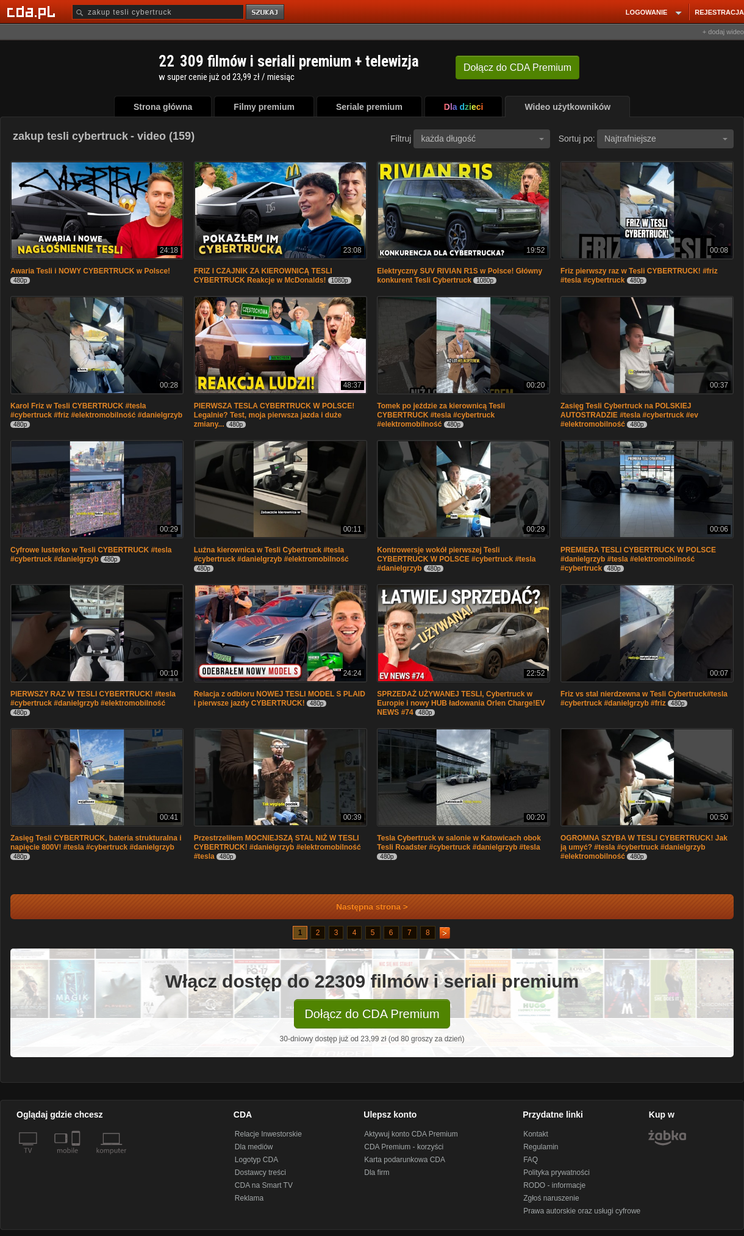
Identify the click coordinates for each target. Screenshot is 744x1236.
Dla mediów (254, 1147)
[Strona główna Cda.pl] (33, 11)
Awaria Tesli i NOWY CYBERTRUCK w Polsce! (90, 271)
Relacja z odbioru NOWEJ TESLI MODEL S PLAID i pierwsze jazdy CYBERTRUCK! (279, 698)
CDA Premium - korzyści (403, 1147)
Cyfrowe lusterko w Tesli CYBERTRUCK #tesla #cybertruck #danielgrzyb (91, 554)
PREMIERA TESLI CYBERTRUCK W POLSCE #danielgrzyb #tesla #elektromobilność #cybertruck (638, 559)
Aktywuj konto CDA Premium (410, 1134)
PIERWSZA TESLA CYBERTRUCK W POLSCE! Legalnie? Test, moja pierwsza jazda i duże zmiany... (274, 415)
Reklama (249, 1198)
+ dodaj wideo (723, 31)
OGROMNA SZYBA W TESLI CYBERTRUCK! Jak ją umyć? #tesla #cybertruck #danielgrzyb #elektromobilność (644, 847)
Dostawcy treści (260, 1172)
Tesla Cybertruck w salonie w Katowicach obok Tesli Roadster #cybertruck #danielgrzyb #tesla (459, 842)
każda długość (482, 138)
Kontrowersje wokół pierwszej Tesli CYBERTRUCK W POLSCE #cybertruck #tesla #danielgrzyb (456, 559)
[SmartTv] (77, 1158)
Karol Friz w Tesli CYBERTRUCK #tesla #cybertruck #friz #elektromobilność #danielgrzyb (96, 410)
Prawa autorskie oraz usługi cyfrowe (581, 1211)
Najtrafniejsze (666, 138)
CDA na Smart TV (264, 1185)
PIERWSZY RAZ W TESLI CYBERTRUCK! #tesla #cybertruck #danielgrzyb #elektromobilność (93, 698)
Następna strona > (363, 906)
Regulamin (540, 1147)
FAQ (530, 1159)
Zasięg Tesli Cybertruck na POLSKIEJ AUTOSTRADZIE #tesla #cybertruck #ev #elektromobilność (629, 415)
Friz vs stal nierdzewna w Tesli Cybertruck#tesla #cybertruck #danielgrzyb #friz (644, 698)
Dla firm (376, 1172)
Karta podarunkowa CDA (404, 1159)
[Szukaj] (158, 12)
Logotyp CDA (256, 1159)
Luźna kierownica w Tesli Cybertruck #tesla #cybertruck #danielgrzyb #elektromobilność (271, 554)
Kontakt (535, 1134)
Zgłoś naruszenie (551, 1198)
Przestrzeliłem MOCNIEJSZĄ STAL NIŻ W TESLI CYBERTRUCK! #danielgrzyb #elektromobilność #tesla (277, 847)
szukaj (266, 12)
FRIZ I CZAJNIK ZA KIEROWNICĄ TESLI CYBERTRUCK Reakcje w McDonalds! (263, 275)
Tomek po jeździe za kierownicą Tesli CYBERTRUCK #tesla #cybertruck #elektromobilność (441, 415)
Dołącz (517, 67)
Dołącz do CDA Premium (371, 1014)
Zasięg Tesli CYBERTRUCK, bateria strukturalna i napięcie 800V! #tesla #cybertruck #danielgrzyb (96, 842)
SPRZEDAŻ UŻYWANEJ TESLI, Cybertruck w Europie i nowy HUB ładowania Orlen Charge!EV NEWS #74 (461, 703)
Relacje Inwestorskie (268, 1134)
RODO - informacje (554, 1185)
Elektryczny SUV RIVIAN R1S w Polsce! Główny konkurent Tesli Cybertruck (459, 275)
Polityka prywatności (556, 1172)
